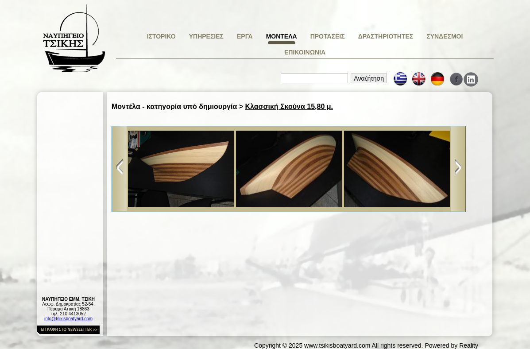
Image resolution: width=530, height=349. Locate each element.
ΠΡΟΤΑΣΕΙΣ (327, 36)
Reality (468, 345)
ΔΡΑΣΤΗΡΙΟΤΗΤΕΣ (386, 36)
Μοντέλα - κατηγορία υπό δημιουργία (174, 106)
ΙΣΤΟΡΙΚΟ (161, 36)
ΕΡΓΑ (245, 36)
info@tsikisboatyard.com (68, 318)
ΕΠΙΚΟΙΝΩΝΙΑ (304, 52)
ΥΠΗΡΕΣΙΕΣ (206, 36)
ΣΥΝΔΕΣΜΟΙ (444, 36)
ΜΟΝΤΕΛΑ (281, 36)
